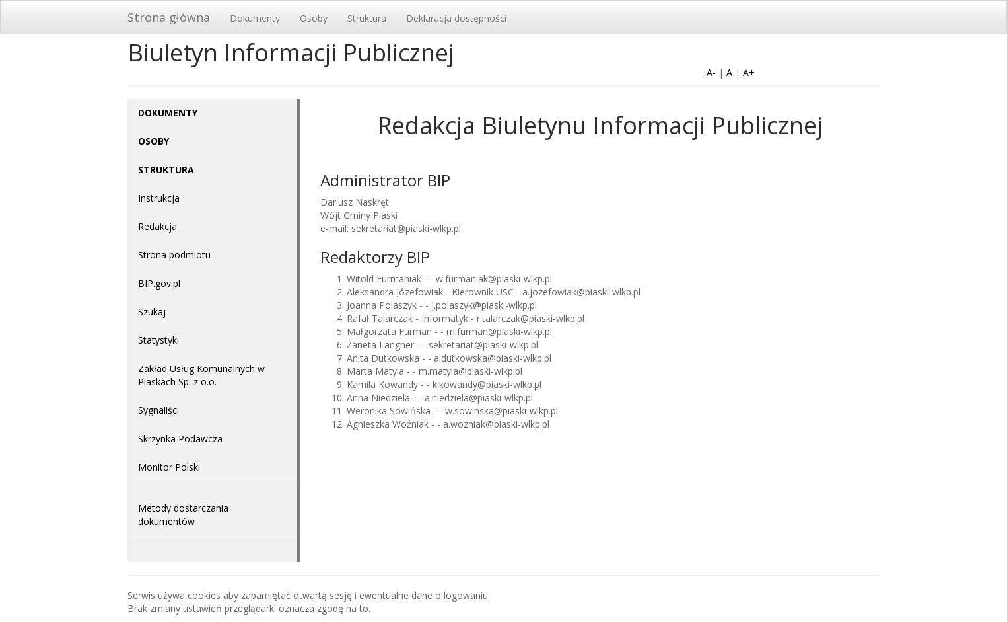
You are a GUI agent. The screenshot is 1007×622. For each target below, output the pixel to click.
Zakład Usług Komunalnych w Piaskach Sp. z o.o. (201, 375)
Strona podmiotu (174, 255)
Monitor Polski (169, 467)
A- (711, 72)
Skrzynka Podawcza (180, 438)
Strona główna (168, 17)
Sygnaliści (158, 410)
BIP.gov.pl (159, 283)
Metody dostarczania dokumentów (183, 514)
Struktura (366, 18)
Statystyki (158, 340)
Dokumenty (255, 18)
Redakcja (157, 226)
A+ (749, 72)
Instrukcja (159, 198)
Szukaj (152, 311)
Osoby (314, 18)
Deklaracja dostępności (456, 18)
